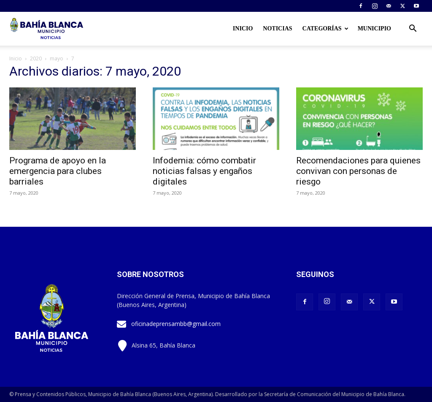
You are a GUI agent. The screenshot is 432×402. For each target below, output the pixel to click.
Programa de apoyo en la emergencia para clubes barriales (57, 171)
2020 (36, 58)
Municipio (374, 28)
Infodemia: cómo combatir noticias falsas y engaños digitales (204, 171)
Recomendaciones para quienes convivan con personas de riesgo (358, 171)
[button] (412, 29)
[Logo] (47, 29)
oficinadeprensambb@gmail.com (176, 324)
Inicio (243, 28)
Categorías (325, 28)
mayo (56, 58)
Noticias (277, 28)
